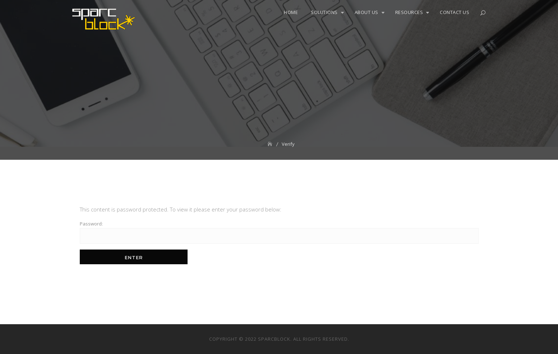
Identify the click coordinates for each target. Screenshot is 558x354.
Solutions (324, 12)
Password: (279, 232)
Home (291, 12)
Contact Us (454, 12)
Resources (409, 12)
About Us (366, 12)
